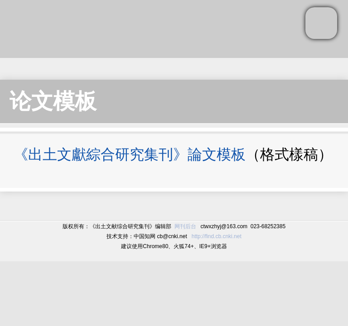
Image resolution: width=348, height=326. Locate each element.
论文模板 (53, 101)
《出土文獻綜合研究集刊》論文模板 (130, 154)
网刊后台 (185, 226)
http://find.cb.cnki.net (217, 236)
